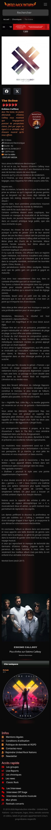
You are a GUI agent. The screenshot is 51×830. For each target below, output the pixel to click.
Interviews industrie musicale (19, 796)
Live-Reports (10, 770)
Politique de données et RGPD (21, 744)
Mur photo (9, 799)
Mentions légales (14, 736)
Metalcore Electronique (25, 655)
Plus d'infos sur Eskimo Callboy (25, 651)
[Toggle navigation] (45, 4)
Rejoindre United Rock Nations (21, 752)
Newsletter (11, 756)
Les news (8, 778)
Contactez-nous (14, 748)
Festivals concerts (13, 803)
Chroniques (17, 19)
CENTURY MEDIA (9, 157)
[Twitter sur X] (17, 91)
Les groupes (10, 766)
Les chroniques (11, 774)
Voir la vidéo (8, 154)
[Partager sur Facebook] (7, 91)
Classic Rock (10, 782)
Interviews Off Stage (14, 792)
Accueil (6, 19)
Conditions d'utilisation (17, 740)
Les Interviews (11, 788)
